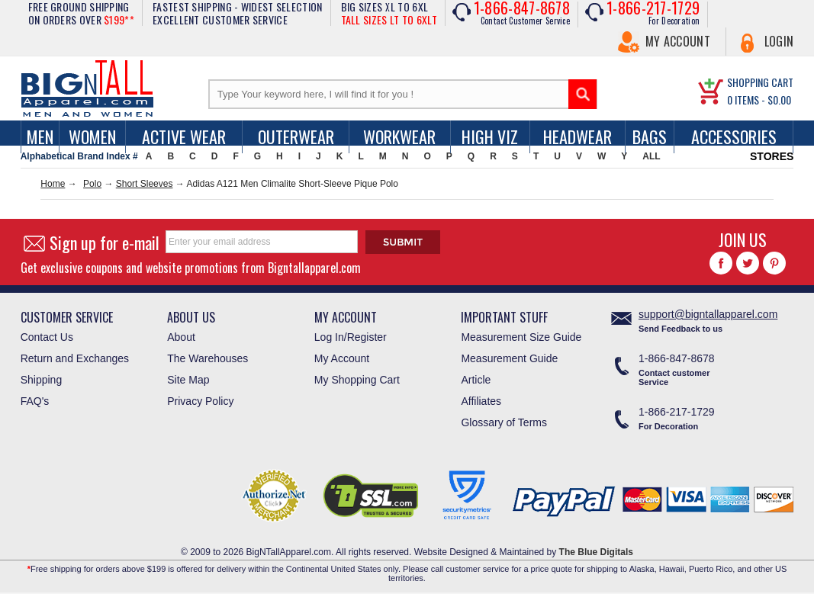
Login (779, 41)
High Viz (490, 136)
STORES (771, 156)
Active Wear (184, 136)
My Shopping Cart (357, 380)
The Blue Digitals (596, 552)
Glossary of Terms (504, 422)
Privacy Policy (200, 401)
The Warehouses (207, 358)
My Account (677, 41)
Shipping (42, 380)
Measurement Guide (509, 358)
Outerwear (296, 136)
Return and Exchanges (75, 358)
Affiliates (481, 401)
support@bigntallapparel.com (708, 314)
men (40, 136)
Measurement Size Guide (521, 337)
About (181, 337)
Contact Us (47, 337)
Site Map (188, 380)
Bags (649, 136)
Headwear (577, 136)
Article (476, 380)
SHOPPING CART (760, 82)
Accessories (734, 136)
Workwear (399, 136)
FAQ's (35, 401)
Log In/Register (350, 337)
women (92, 136)
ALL (651, 156)
